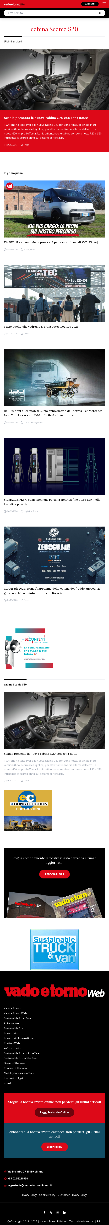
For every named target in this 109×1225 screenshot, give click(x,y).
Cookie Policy (47, 1195)
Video (32, 249)
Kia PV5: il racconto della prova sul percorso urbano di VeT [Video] (51, 242)
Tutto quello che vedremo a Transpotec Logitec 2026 (41, 326)
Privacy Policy (29, 1195)
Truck (26, 144)
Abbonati (90, 3)
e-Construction (13, 1048)
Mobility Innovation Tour (19, 1073)
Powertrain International (19, 1038)
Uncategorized (36, 422)
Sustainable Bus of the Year (21, 1058)
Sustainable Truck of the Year (22, 1053)
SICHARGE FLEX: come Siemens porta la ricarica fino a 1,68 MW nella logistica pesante (52, 502)
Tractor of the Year (15, 1068)
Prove (26, 249)
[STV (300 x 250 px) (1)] (54, 949)
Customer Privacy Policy (72, 1195)
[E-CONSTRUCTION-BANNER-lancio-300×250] (54, 810)
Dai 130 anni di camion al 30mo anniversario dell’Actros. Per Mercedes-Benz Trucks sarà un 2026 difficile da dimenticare (54, 413)
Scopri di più (54, 1147)
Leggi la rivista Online (54, 1112)
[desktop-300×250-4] (54, 648)
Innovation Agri (13, 1078)
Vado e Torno (12, 1008)
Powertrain (10, 1033)
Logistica (28, 511)
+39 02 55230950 (16, 1178)
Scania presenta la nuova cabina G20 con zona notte (46, 118)
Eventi (26, 333)
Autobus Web (12, 1023)
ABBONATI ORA (54, 874)
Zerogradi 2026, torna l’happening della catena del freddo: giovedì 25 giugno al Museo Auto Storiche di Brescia (52, 591)
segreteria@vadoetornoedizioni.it (28, 1185)
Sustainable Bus (13, 1028)
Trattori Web (12, 1043)
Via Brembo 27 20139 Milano (23, 1171)
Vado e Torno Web (15, 1013)
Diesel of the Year (14, 1063)
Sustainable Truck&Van (18, 1018)
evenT (7, 1083)
